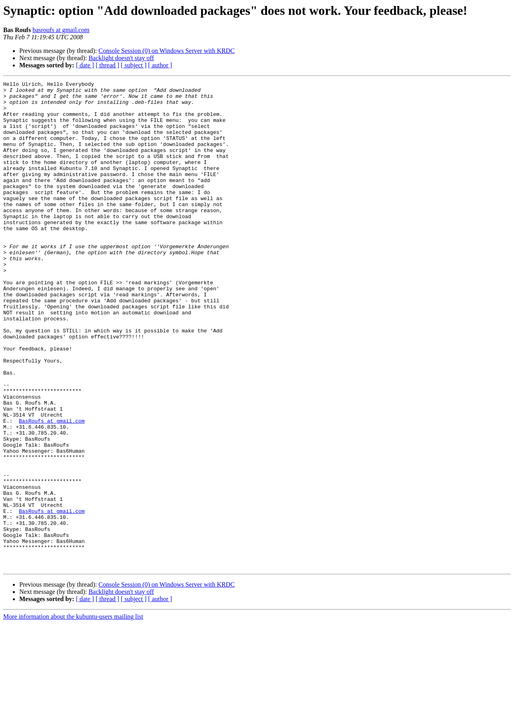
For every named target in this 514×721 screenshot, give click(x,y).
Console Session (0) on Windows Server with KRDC (166, 50)
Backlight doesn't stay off (121, 58)
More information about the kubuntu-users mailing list (73, 714)
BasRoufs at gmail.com (52, 489)
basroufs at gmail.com (61, 29)
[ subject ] (134, 65)
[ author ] (160, 65)
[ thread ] (107, 65)
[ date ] (85, 65)
